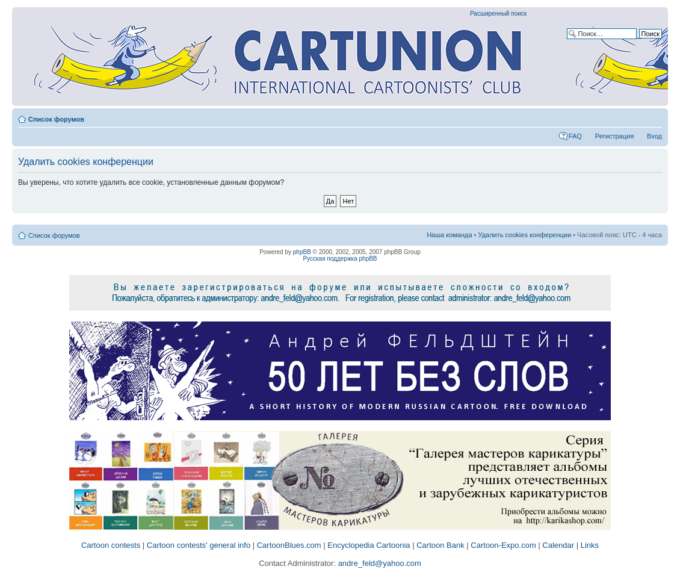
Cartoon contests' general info (198, 545)
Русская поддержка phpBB (340, 258)
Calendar (558, 545)
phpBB (302, 252)
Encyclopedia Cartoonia (368, 545)
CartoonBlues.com (289, 545)
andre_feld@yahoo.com (378, 563)
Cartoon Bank (440, 545)
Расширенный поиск (498, 13)
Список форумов (56, 119)
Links (590, 545)
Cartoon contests (110, 545)
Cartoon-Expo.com (503, 545)
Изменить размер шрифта (653, 116)
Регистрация (614, 136)
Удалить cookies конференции (525, 234)
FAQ (575, 136)
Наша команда (449, 234)
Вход (654, 136)
